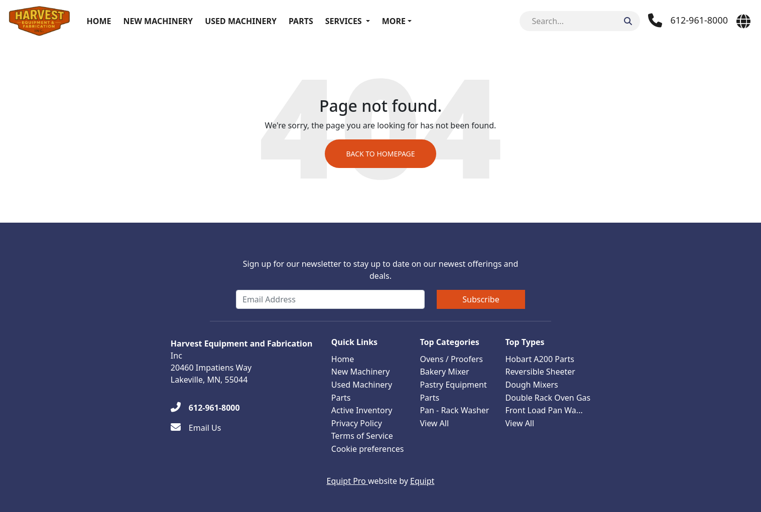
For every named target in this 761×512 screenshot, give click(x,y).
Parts (301, 21)
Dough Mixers (531, 384)
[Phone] (688, 21)
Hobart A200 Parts (539, 359)
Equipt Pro (347, 480)
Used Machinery (241, 21)
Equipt (422, 480)
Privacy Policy (356, 423)
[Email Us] (196, 427)
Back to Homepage (380, 153)
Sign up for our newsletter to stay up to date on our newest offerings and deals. (381, 269)
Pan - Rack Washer (454, 410)
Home (99, 21)
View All (434, 423)
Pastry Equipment (453, 384)
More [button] (394, 21)
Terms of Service (362, 435)
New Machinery (158, 21)
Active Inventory (362, 410)
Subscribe (480, 299)
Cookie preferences (367, 448)
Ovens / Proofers (451, 359)
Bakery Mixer (444, 371)
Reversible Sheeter (540, 371)
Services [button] (343, 21)
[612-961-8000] (205, 407)
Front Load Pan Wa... (543, 410)
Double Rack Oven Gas (547, 397)
